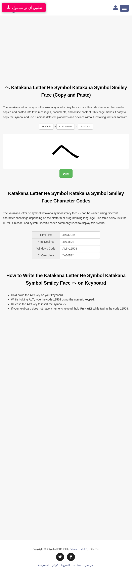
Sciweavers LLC (78, 548)
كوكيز (55, 565)
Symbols (46, 126)
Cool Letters (65, 126)
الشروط (65, 565)
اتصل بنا (77, 565)
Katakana (85, 126)
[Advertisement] (67, 48)
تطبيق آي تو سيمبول (23, 7)
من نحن (88, 565)
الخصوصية (43, 565)
